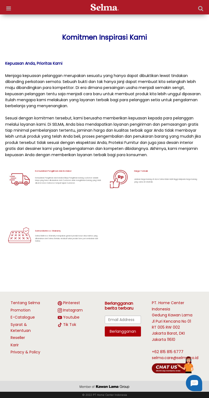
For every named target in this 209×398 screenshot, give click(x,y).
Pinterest (71, 303)
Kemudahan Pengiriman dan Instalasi (53, 170)
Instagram (73, 310)
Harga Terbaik (141, 170)
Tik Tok (69, 324)
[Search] (200, 8)
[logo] (105, 7)
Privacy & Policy (25, 352)
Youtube (71, 317)
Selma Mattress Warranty (48, 230)
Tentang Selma (25, 303)
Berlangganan (123, 331)
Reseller (18, 337)
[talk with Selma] (173, 364)
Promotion (20, 310)
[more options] (8, 8)
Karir (15, 345)
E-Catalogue (23, 317)
